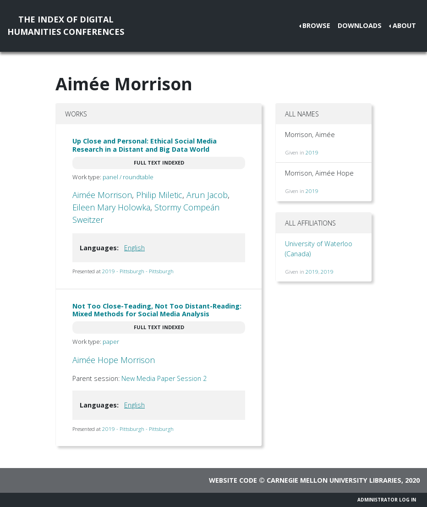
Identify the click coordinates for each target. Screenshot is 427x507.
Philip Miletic (159, 194)
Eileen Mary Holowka (111, 207)
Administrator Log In (386, 499)
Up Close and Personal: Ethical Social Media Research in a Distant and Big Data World (144, 145)
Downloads (360, 25)
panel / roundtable (128, 177)
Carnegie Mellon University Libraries (334, 480)
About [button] (404, 25)
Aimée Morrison (102, 194)
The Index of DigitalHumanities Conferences (65, 25)
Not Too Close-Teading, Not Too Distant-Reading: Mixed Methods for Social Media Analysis (156, 310)
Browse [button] (316, 25)
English (134, 247)
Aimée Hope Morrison (113, 359)
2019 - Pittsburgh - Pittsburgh (138, 271)
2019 (312, 152)
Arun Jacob (207, 194)
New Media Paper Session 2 (164, 378)
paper (111, 341)
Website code (233, 480)
